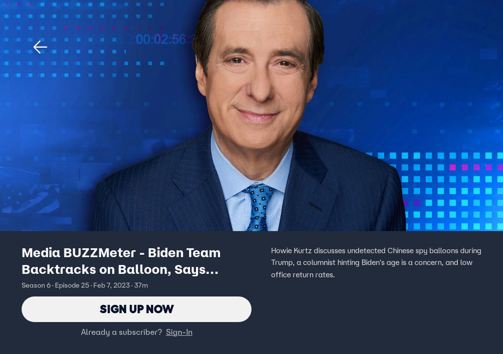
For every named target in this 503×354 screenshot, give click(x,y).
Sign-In (179, 332)
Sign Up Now (137, 309)
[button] (40, 47)
